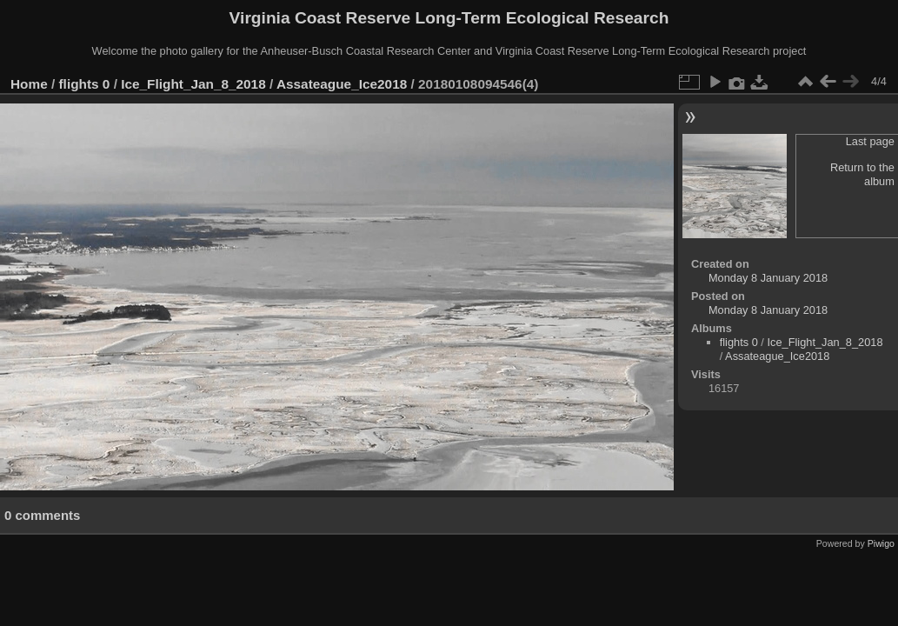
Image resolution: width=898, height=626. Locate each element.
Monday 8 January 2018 (768, 277)
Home (29, 84)
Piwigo (881, 543)
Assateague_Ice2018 (341, 84)
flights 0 (84, 84)
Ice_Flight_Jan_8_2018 (193, 84)
